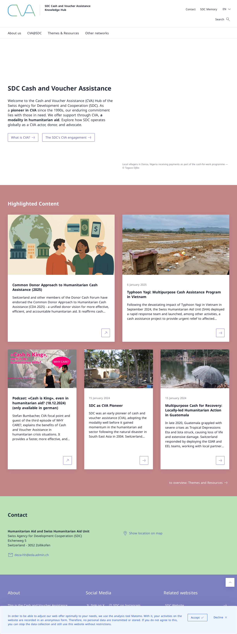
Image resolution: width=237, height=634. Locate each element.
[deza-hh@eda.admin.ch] (29, 507)
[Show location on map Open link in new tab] (143, 485)
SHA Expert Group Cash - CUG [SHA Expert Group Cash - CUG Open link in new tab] (196, 579)
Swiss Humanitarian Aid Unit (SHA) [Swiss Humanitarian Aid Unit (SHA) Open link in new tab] (196, 568)
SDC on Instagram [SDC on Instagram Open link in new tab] (124, 557)
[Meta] (201, 9)
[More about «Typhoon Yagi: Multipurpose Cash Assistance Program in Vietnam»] (220, 285)
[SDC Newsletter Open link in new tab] (103, 587)
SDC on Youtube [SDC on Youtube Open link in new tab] (100, 565)
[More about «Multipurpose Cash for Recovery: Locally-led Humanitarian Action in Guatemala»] (220, 412)
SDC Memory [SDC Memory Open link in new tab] (196, 590)
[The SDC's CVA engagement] (68, 113)
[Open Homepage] (50, 14)
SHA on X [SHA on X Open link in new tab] (95, 557)
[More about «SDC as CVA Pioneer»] (144, 412)
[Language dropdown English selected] (225, 9)
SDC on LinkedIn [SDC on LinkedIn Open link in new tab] (100, 573)
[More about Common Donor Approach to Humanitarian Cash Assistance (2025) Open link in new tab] (105, 285)
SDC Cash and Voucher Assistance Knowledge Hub (68, 7)
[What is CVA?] (23, 113)
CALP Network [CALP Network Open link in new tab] (196, 601)
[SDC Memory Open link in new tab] (208, 9)
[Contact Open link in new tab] (190, 9)
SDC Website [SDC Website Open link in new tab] (196, 557)
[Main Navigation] (115, 33)
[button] (14, 33)
